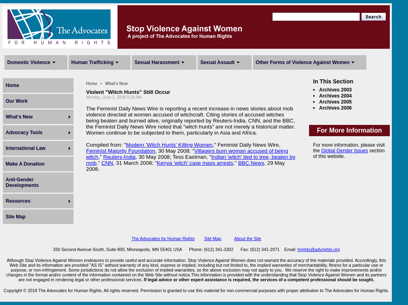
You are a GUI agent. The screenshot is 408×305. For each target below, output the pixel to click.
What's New (19, 117)
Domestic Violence (28, 62)
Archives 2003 (335, 90)
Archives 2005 (335, 102)
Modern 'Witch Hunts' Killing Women (169, 145)
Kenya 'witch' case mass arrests (195, 163)
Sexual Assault (217, 62)
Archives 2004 (335, 96)
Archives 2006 (335, 108)
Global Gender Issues (344, 151)
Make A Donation (25, 164)
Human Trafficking (93, 62)
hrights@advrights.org (318, 249)
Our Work (16, 101)
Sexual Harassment (157, 62)
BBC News (251, 163)
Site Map (15, 217)
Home (12, 85)
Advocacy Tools (24, 132)
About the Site (247, 238)
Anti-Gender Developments (22, 182)
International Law (26, 148)
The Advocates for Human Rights (162, 238)
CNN (107, 163)
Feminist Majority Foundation (120, 151)
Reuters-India (119, 157)
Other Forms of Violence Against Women (302, 62)
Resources (18, 201)
